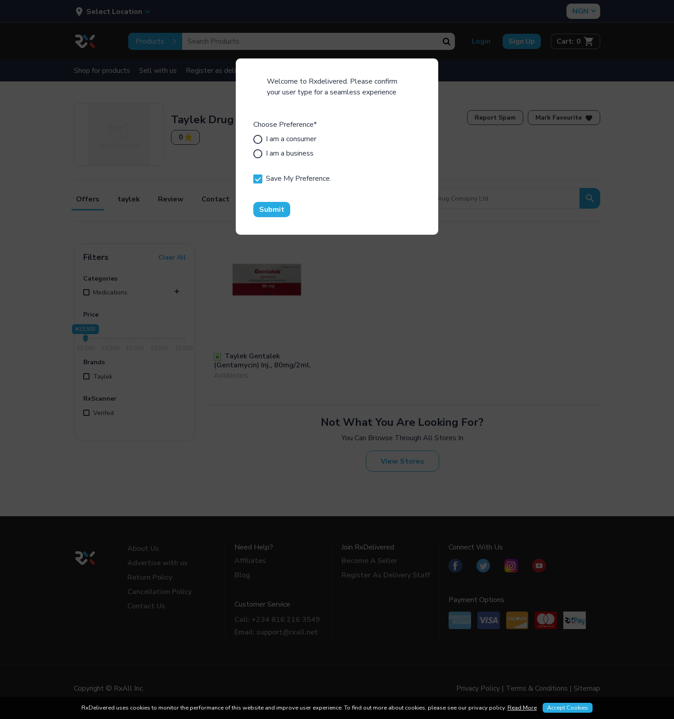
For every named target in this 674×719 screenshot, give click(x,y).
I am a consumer (284, 139)
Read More (522, 708)
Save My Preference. (292, 178)
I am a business (283, 153)
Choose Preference (285, 125)
